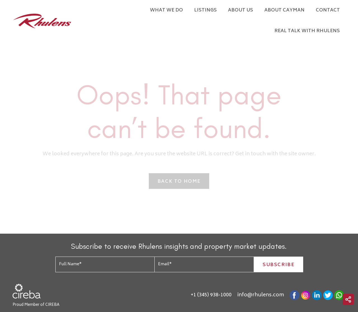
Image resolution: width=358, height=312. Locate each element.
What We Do (166, 10)
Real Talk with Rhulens (307, 31)
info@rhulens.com (260, 295)
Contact (328, 10)
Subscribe (278, 265)
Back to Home (179, 182)
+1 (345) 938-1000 (211, 295)
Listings (205, 10)
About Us (240, 10)
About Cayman (284, 10)
